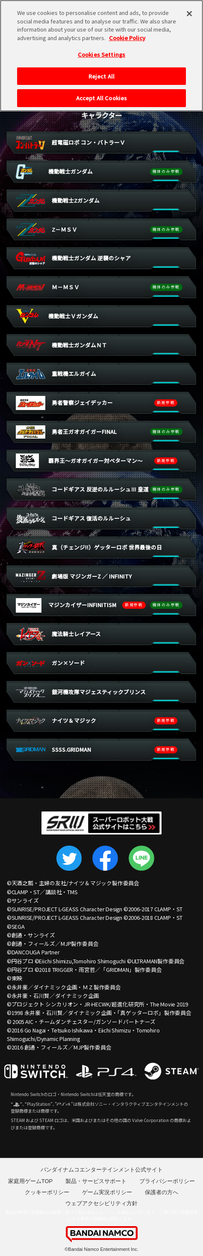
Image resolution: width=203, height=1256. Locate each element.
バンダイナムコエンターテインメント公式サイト (102, 1169)
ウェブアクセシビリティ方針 (101, 1203)
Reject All (101, 70)
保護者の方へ (161, 1192)
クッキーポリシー (47, 1192)
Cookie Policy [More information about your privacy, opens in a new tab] (127, 31)
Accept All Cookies (101, 92)
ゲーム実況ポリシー (107, 1192)
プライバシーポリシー (167, 1181)
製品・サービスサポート (96, 1181)
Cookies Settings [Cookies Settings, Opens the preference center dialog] (101, 48)
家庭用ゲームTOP (30, 1181)
